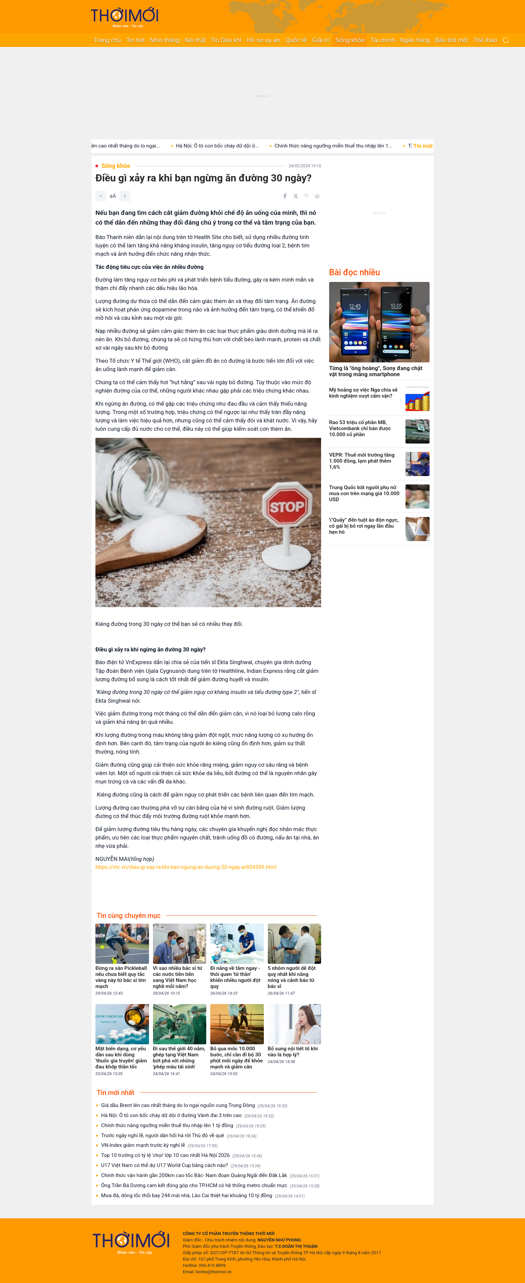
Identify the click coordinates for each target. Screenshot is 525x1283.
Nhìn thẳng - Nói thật (178, 40)
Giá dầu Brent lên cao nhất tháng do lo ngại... (117, 146)
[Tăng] (125, 196)
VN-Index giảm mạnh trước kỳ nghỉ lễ (159, 1145)
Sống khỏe (350, 40)
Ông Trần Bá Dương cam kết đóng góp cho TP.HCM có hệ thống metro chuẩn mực (210, 1185)
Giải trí (321, 40)
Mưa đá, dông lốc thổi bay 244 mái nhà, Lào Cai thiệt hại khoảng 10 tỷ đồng (203, 1195)
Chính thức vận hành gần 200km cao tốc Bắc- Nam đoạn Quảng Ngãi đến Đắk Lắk (210, 1175)
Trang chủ (107, 40)
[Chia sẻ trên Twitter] (296, 196)
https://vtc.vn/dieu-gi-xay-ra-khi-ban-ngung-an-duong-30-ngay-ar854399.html (186, 867)
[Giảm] (100, 196)
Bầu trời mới (451, 40)
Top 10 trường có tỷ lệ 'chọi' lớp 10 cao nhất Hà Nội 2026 (181, 1155)
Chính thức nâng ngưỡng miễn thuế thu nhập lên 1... (341, 146)
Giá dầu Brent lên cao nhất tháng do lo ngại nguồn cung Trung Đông (194, 1105)
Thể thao (485, 40)
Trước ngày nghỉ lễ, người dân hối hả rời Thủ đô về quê (178, 1135)
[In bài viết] (317, 196)
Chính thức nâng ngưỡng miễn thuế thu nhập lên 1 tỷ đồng (183, 1125)
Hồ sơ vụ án (263, 40)
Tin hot (135, 40)
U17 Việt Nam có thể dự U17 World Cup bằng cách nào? (180, 1165)
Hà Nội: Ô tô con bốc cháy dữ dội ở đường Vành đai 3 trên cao (187, 1115)
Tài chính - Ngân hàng (400, 40)
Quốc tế (296, 40)
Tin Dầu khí (226, 40)
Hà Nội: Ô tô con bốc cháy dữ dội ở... (225, 146)
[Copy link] (306, 196)
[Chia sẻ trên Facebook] (285, 196)
